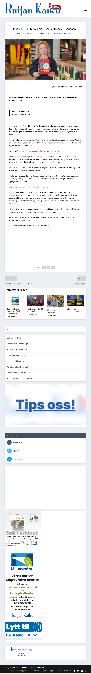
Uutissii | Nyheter (14, 339)
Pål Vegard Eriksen (32, 34)
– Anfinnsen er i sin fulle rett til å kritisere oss (34, 188)
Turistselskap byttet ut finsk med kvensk (13, 312)
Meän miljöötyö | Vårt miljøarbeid (21, 379)
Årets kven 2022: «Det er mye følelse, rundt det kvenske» (39, 152)
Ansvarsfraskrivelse (64, 671)
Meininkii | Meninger (15, 362)
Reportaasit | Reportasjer (17, 344)
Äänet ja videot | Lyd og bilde (19, 368)
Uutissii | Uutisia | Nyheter (63, 34)
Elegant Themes (20, 668)
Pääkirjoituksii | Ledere (16, 356)
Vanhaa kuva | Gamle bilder (18, 374)
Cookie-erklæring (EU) (18, 671)
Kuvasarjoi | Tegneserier (17, 350)
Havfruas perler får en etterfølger (35, 311)
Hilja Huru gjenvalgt (51, 312)
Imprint (52, 671)
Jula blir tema (73, 310)
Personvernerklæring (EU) (38, 671)
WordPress (41, 668)
